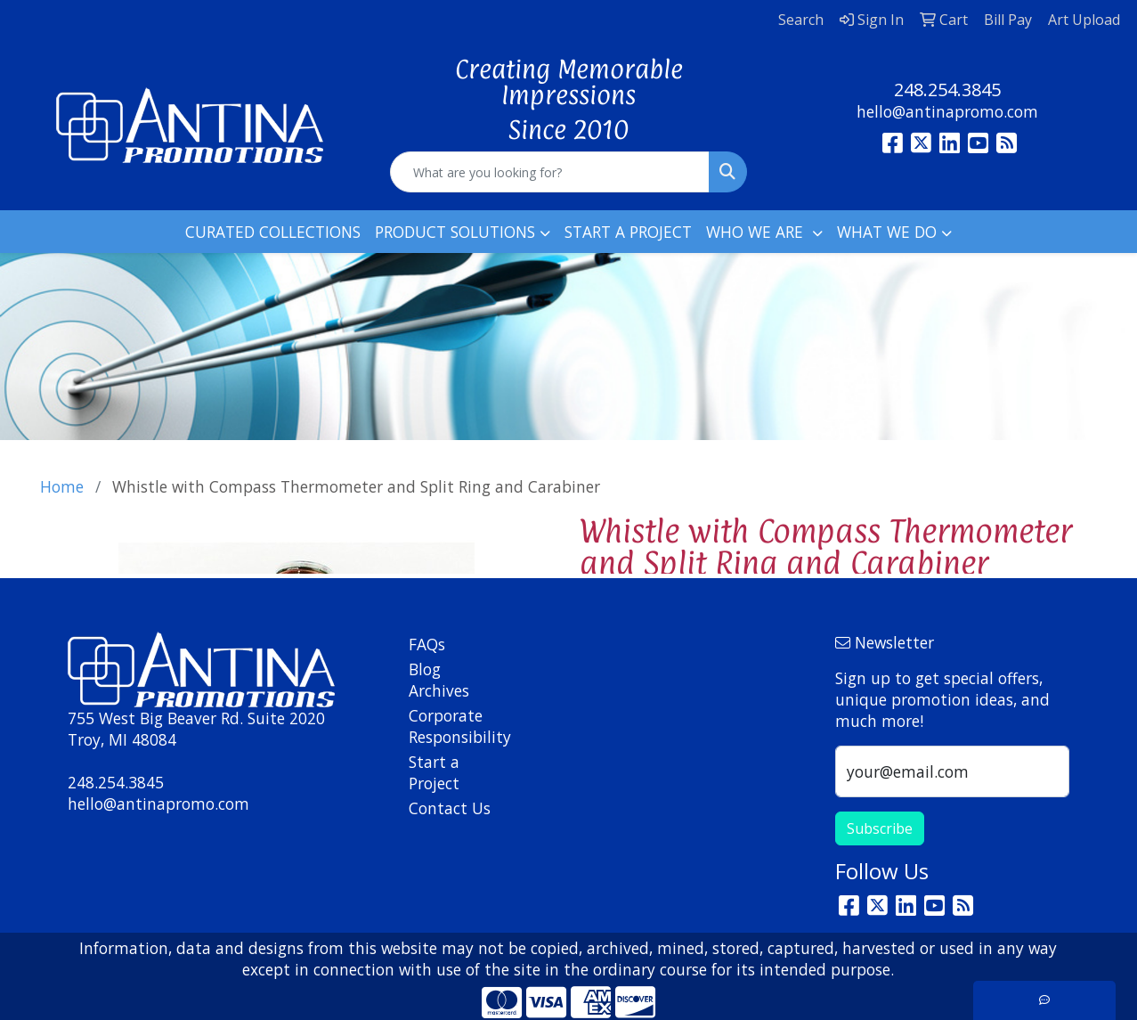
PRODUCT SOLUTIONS (455, 231)
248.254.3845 (947, 90)
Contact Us (450, 808)
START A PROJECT (628, 231)
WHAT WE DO (887, 231)
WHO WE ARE (757, 231)
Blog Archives (439, 679)
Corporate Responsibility (451, 726)
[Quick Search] (550, 171)
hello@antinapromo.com (947, 111)
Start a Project (434, 772)
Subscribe (880, 828)
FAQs (427, 644)
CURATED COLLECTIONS (273, 231)
